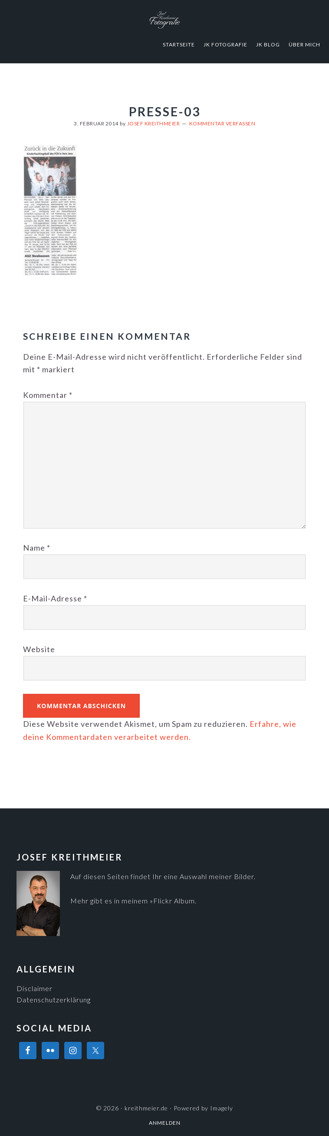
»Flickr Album (172, 900)
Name (36, 547)
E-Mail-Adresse (55, 598)
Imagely (221, 1108)
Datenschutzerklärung (53, 999)
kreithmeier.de (164, 19)
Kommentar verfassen (222, 123)
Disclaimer (34, 988)
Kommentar (47, 395)
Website (39, 649)
